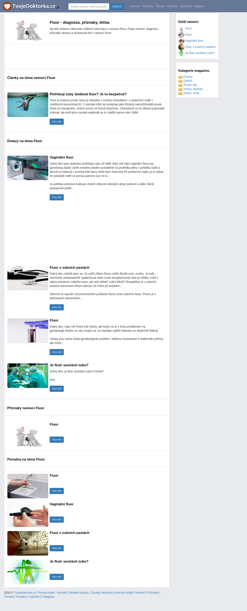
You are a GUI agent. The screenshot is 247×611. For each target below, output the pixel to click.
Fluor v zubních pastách (197, 46)
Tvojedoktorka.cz (25, 592)
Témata (160, 6)
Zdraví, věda (188, 93)
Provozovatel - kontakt (52, 592)
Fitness (185, 76)
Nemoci (135, 6)
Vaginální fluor (190, 40)
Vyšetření (186, 6)
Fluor (185, 28)
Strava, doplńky (190, 89)
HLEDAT (117, 6)
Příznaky (147, 6)
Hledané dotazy (78, 592)
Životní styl (187, 84)
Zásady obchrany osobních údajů (112, 592)
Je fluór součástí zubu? (196, 53)
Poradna (172, 6)
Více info (56, 121)
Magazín (199, 6)
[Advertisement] (81, 56)
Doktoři (185, 80)
